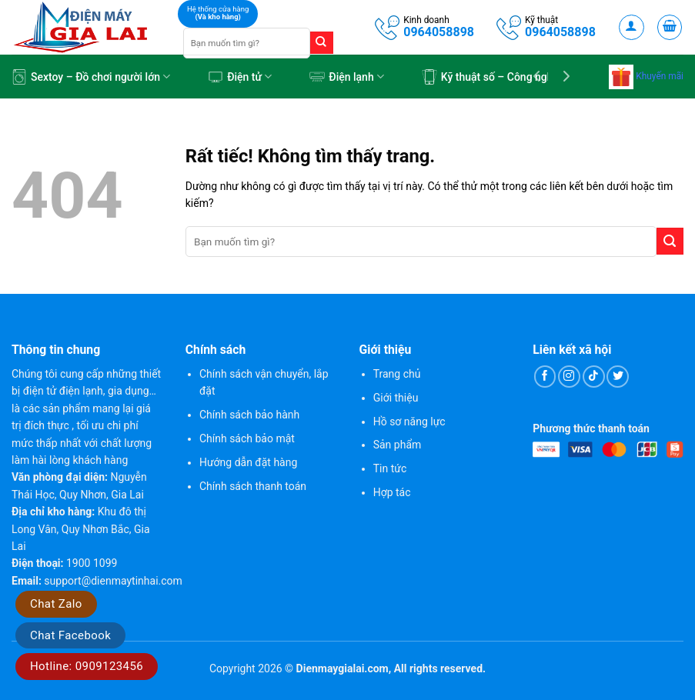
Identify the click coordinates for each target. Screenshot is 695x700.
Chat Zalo (56, 604)
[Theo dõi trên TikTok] (594, 376)
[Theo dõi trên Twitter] (617, 376)
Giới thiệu (396, 398)
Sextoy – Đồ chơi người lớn (91, 77)
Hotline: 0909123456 (86, 666)
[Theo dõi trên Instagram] (569, 376)
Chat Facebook (70, 635)
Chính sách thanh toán (252, 486)
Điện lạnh (346, 77)
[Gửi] (321, 43)
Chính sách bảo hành (249, 414)
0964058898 (438, 32)
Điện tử (240, 77)
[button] (631, 27)
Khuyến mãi (646, 76)
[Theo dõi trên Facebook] (545, 376)
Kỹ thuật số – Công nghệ (490, 77)
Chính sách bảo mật (247, 438)
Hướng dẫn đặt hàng (248, 462)
